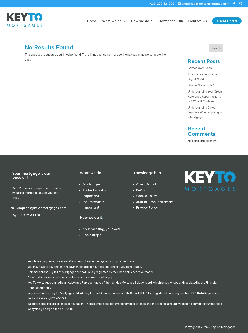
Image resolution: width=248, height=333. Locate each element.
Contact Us (197, 21)
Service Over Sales (200, 68)
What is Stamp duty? (201, 85)
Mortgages (92, 184)
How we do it (142, 21)
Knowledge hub (147, 172)
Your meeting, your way (101, 229)
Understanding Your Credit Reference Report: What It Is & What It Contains (205, 96)
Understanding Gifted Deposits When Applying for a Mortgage (205, 112)
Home (92, 21)
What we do (112, 21)
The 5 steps (92, 235)
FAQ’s (140, 190)
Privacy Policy (147, 207)
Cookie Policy (146, 196)
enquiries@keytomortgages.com (41, 208)
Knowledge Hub (170, 21)
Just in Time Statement (155, 202)
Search (216, 48)
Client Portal (227, 21)
